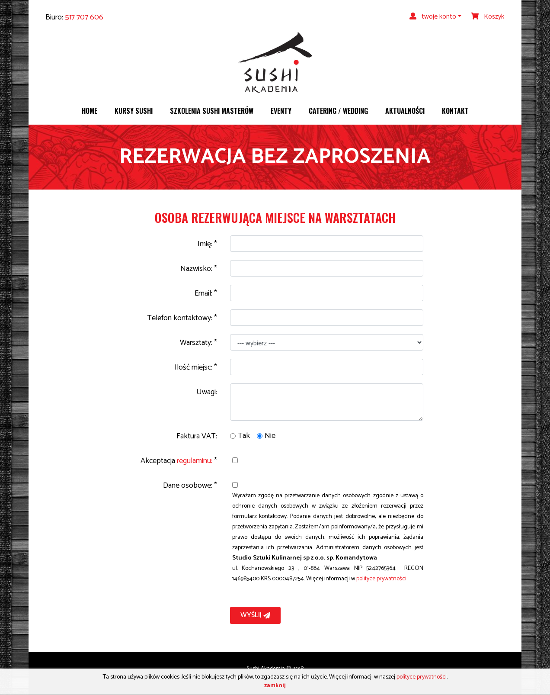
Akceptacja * (179, 460)
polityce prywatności (381, 579)
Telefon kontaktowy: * (182, 318)
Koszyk (487, 17)
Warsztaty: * (198, 342)
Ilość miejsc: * (196, 367)
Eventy (281, 111)
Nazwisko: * (198, 268)
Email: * (206, 293)
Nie (270, 436)
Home (89, 111)
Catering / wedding (338, 111)
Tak (244, 436)
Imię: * (207, 244)
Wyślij (255, 615)
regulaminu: (194, 460)
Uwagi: (206, 392)
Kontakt (455, 111)
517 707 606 (84, 17)
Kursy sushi (134, 111)
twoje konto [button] (432, 17)
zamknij (275, 686)
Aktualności (405, 111)
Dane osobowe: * (190, 485)
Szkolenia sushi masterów (211, 111)
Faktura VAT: (196, 436)
